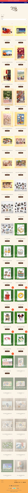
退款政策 (16, 491)
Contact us (2, 482)
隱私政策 (14, 491)
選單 (2, 2)
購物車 (25, 2)
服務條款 (11, 491)
